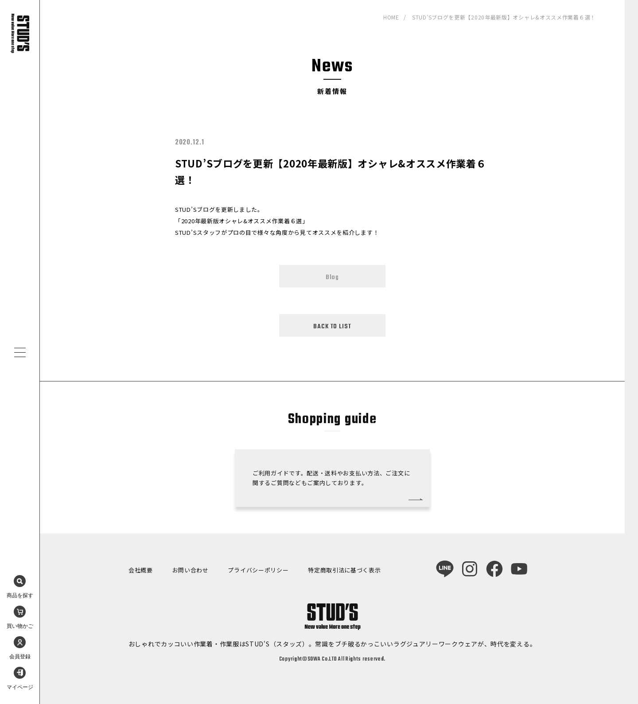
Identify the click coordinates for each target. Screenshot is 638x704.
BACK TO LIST (332, 326)
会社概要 (140, 570)
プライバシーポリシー (258, 570)
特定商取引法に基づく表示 (344, 570)
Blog (332, 277)
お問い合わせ (190, 570)
